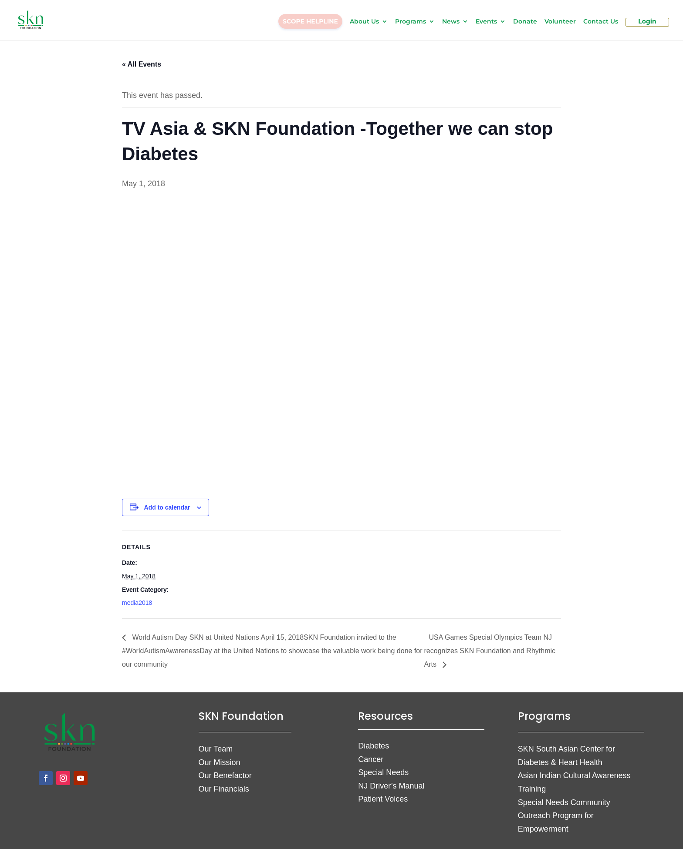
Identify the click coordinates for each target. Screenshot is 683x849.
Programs (410, 22)
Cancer (370, 754)
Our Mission (219, 757)
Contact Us (600, 22)
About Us (364, 22)
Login (647, 22)
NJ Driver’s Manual (391, 780)
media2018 (137, 597)
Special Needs (383, 767)
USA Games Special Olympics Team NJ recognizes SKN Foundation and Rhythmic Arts (490, 645)
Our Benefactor (225, 770)
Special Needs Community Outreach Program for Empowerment (564, 810)
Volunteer (560, 22)
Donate (525, 22)
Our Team (216, 743)
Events (486, 22)
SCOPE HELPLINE (310, 22)
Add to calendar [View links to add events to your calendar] (167, 502)
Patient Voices (383, 793)
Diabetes (373, 740)
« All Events (141, 59)
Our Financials (224, 783)
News (451, 22)
